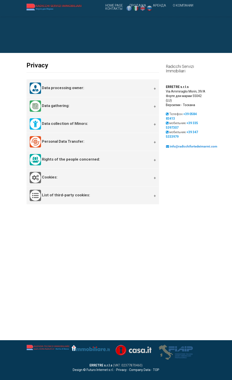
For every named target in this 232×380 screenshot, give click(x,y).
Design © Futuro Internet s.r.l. (93, 370)
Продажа (138, 5)
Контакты (113, 8)
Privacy (121, 370)
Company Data (139, 370)
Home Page (114, 5)
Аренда (159, 5)
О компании (183, 5)
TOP (156, 370)
